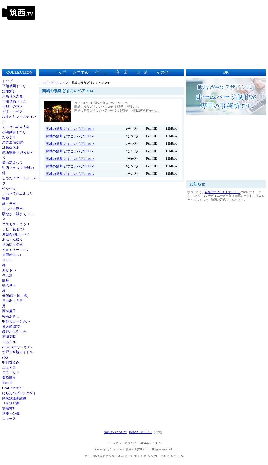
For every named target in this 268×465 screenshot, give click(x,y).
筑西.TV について (115, 432)
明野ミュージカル (16, 321)
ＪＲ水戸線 (10, 403)
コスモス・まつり (16, 224)
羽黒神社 (9, 408)
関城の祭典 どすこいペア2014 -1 (70, 129)
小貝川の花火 (12, 106)
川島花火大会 (12, 96)
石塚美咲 (9, 337)
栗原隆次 (9, 378)
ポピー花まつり (14, 229)
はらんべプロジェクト (19, 393)
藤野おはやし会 (14, 331)
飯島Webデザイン (140, 432)
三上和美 (9, 367)
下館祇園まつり (14, 86)
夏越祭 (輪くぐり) (15, 234)
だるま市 (9, 137)
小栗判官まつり (14, 132)
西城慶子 (9, 311)
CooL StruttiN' (12, 388)
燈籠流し (9, 91)
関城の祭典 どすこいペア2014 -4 (70, 151)
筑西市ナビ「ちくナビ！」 (222, 192)
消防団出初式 (12, 244)
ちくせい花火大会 (16, 127)
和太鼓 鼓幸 (11, 326)
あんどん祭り (12, 239)
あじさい (9, 270)
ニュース (9, 418)
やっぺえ (9, 188)
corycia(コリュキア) (17, 347)
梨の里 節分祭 (13, 142)
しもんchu (9, 342)
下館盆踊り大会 (14, 101)
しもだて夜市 (12, 209)
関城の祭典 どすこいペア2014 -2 (70, 136)
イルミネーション (16, 249)
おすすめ (80, 72)
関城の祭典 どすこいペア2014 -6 (70, 166)
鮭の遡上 (9, 285)
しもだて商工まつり (17, 193)
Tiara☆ (7, 383)
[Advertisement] (183, 34)
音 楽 (121, 72)
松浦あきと (10, 316)
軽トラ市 (9, 204)
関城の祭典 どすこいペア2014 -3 (70, 144)
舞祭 (5, 198)
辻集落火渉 (10, 147)
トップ (7, 81)
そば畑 (7, 275)
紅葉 (5, 280)
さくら (7, 260)
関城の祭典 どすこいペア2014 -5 (70, 159)
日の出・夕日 (12, 301)
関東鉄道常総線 (14, 398)
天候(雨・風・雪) (15, 296)
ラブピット (10, 372)
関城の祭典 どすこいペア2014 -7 (70, 174)
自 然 (142, 72)
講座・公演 (10, 413)
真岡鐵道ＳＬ (12, 255)
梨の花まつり (12, 163)
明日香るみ (10, 362)
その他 (162, 72)
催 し (101, 72)
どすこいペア (12, 111)
